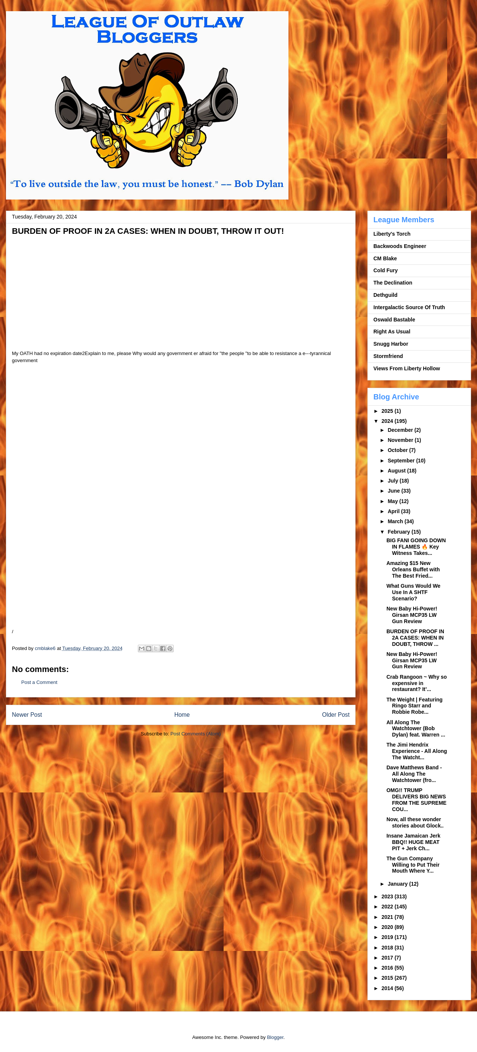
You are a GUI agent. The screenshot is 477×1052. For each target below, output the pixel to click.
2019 (388, 937)
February (399, 532)
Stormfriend (388, 356)
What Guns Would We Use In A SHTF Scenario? (413, 592)
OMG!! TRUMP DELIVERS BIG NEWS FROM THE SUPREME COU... (416, 799)
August (397, 471)
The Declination (392, 283)
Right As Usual (391, 332)
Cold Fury (385, 270)
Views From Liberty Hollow (406, 368)
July (393, 481)
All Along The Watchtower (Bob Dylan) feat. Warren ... (415, 728)
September (402, 461)
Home (182, 715)
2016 (388, 968)
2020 (388, 927)
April (394, 511)
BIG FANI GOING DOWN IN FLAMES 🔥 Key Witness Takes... (416, 546)
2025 (388, 411)
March (396, 521)
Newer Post (27, 715)
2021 (388, 917)
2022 (388, 907)
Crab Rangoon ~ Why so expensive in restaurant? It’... (416, 683)
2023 (388, 896)
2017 (388, 958)
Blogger (275, 1037)
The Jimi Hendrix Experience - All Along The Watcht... (416, 751)
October (398, 450)
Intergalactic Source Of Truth (409, 307)
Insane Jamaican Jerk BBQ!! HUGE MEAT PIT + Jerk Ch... (413, 842)
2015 (388, 978)
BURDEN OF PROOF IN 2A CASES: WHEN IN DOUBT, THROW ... (415, 637)
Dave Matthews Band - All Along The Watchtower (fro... (414, 773)
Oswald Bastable (394, 320)
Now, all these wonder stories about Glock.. (414, 822)
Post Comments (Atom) (195, 734)
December (401, 430)
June (394, 491)
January (398, 884)
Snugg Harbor (390, 344)
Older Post (336, 715)
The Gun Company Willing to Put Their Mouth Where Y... (412, 864)
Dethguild (385, 295)
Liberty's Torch (392, 234)
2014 (388, 988)
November (401, 440)
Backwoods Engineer (399, 246)
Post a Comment (39, 682)
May (393, 501)
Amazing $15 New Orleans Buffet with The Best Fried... (413, 569)
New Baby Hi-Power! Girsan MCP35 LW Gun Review (411, 615)
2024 (388, 421)
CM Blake (385, 258)
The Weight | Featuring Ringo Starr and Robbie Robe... (414, 706)
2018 (388, 948)
